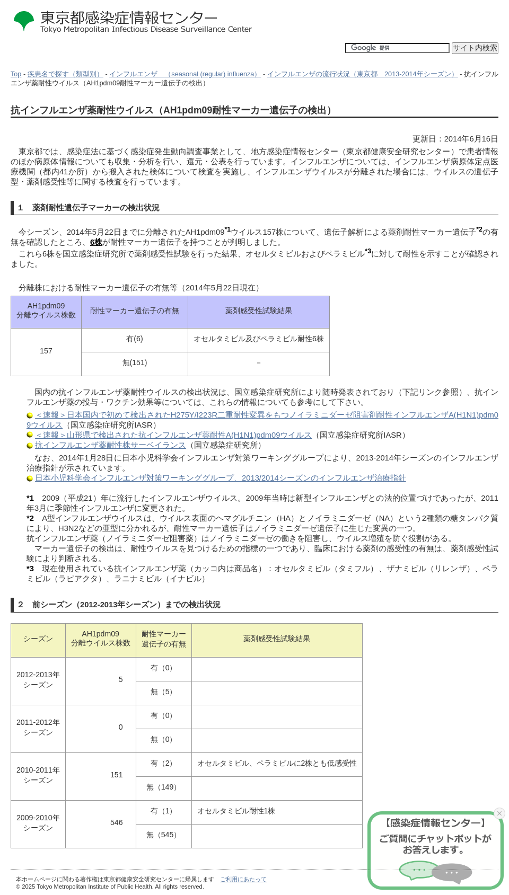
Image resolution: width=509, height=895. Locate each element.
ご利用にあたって (243, 879)
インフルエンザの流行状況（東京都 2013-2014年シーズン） (362, 74)
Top (16, 74)
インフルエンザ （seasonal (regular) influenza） (185, 74)
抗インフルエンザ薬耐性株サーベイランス (110, 445)
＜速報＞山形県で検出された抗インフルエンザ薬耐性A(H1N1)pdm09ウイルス (173, 435)
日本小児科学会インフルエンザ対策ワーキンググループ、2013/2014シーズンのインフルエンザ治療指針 (220, 478)
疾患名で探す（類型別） (65, 74)
